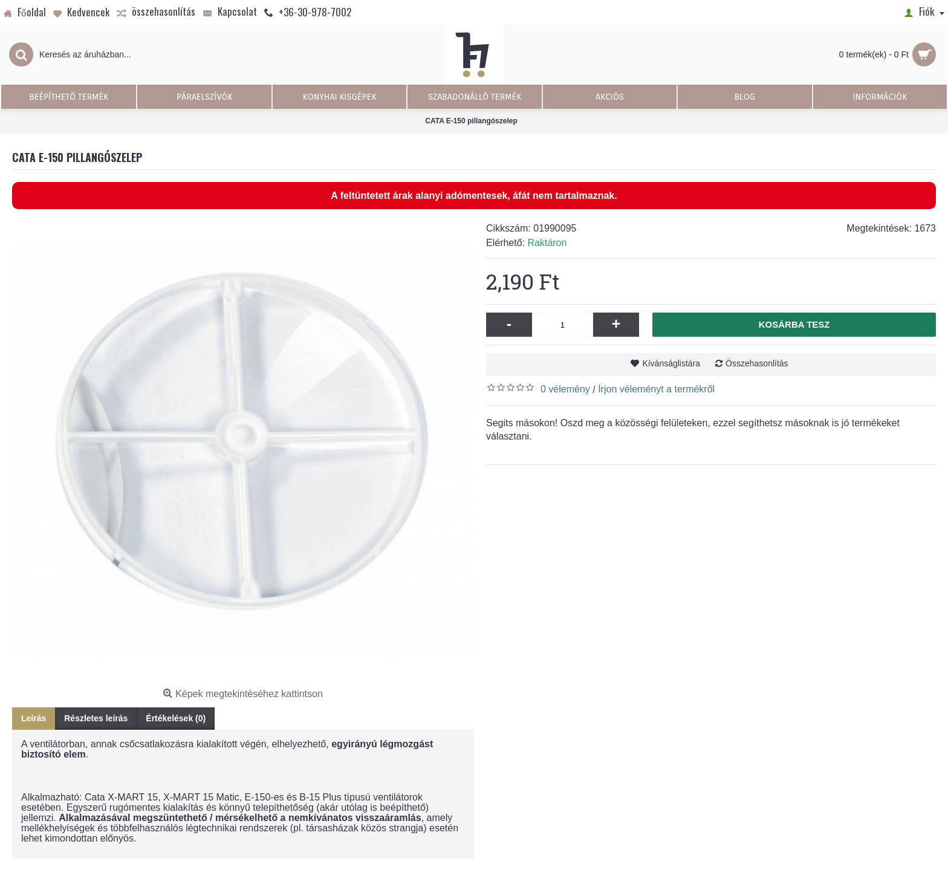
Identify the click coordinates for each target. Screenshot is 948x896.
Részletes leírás (96, 718)
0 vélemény (565, 389)
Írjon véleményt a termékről (656, 389)
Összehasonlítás (757, 363)
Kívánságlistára (671, 363)
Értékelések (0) (176, 718)
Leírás (33, 718)
